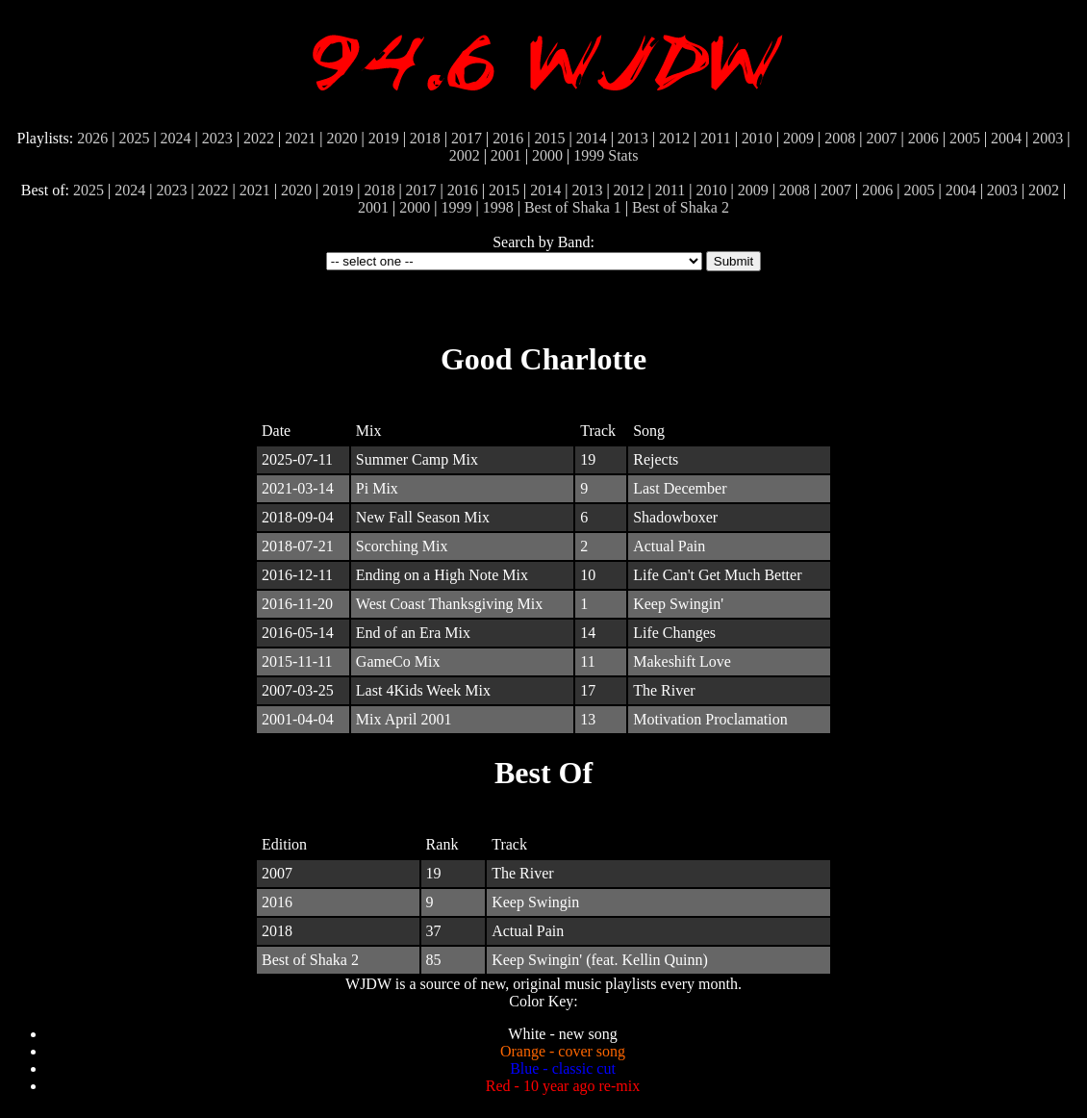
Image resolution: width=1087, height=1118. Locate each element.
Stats (623, 155)
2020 (341, 138)
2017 (466, 138)
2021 (300, 138)
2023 (217, 138)
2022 (258, 138)
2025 (133, 138)
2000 (547, 155)
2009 (798, 138)
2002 (464, 155)
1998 (498, 207)
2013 (633, 138)
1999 (588, 155)
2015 (549, 138)
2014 (591, 138)
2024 (176, 138)
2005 (964, 138)
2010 (757, 138)
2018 (425, 138)
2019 (383, 138)
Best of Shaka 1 (572, 207)
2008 (839, 138)
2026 (92, 138)
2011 (715, 138)
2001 (506, 155)
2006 (923, 138)
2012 (674, 138)
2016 (508, 138)
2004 (1006, 138)
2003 (1047, 138)
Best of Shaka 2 (680, 207)
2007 (881, 138)
